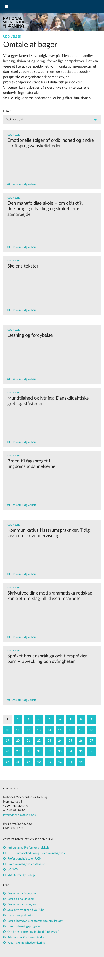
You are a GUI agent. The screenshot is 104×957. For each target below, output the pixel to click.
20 (18, 740)
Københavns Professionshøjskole (28, 847)
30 (28, 751)
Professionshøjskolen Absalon (26, 864)
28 (7, 751)
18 (91, 730)
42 (60, 761)
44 (81, 761)
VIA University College (21, 875)
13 (39, 730)
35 (81, 751)
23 (49, 740)
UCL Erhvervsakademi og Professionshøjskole (36, 853)
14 (49, 730)
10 (7, 730)
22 (39, 740)
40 (39, 761)
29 (18, 751)
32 (49, 751)
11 (18, 730)
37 (7, 761)
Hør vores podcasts (20, 915)
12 (28, 730)
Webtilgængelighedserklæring (26, 942)
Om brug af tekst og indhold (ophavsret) (33, 931)
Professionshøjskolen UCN (24, 858)
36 (91, 751)
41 (49, 761)
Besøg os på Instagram (22, 904)
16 (70, 730)
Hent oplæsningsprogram (23, 926)
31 (39, 751)
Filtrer (7, 111)
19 (7, 740)
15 (60, 730)
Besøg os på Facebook (21, 893)
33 (60, 751)
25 (70, 740)
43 (70, 761)
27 (91, 740)
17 (81, 730)
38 (18, 761)
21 (28, 740)
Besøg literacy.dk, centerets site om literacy (35, 920)
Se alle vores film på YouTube (25, 909)
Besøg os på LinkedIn (21, 899)
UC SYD (12, 869)
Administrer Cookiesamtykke (25, 937)
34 (70, 751)
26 (81, 740)
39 (28, 761)
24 (60, 740)
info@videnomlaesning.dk (19, 815)
